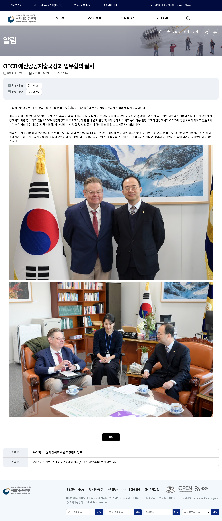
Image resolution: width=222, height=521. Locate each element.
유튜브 (212, 5)
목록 (111, 437)
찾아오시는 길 (152, 489)
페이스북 (204, 5)
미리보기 (35, 85)
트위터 (216, 5)
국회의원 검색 (110, 5)
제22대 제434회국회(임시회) (48, 5)
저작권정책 (113, 489)
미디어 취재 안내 (131, 489)
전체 (195, 31)
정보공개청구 (96, 489)
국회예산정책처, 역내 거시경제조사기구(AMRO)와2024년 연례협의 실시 (74, 462)
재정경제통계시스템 (162, 5)
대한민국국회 (15, 5)
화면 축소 (198, 5)
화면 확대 (195, 5)
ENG (179, 5)
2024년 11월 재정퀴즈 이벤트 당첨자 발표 (57, 452)
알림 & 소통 (173, 31)
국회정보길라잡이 (82, 5)
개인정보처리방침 (75, 489)
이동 (100, 512)
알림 (186, 31)
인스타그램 (208, 5)
